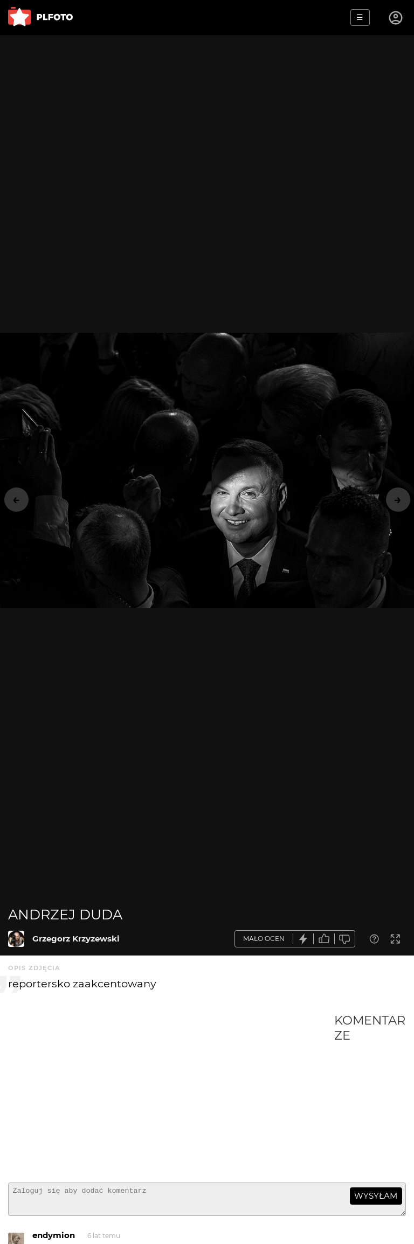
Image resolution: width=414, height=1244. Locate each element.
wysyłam (375, 1196)
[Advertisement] (171, 1093)
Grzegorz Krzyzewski (76, 938)
